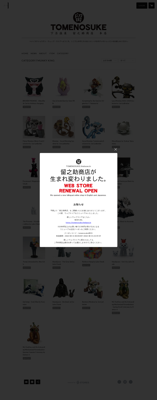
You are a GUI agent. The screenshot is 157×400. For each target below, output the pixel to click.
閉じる (115, 149)
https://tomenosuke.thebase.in (78, 222)
